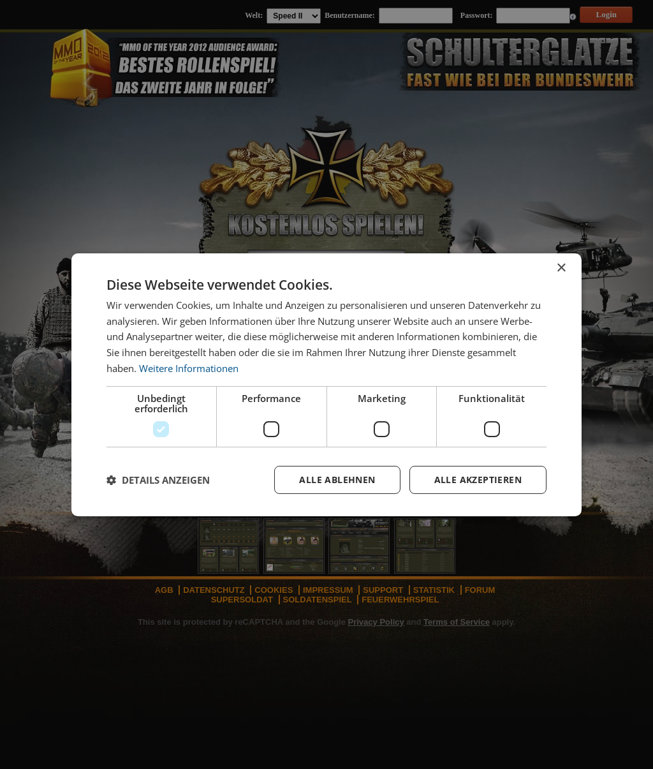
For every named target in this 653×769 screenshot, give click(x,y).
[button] (158, 480)
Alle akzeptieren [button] (478, 480)
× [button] (561, 268)
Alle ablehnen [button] (337, 480)
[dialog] (326, 384)
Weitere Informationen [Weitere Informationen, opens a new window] (188, 368)
